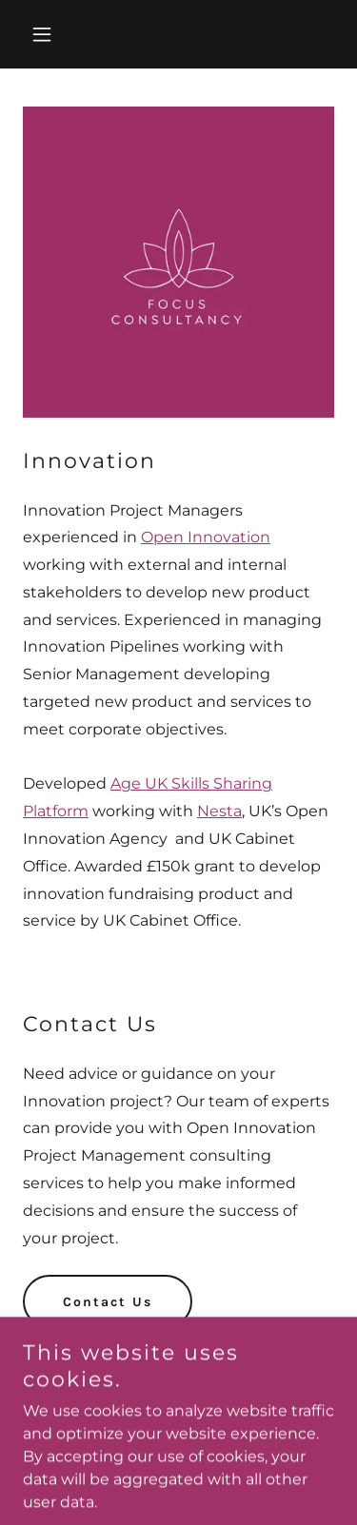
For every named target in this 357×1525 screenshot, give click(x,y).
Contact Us (107, 1302)
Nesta (219, 811)
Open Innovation (205, 537)
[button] (46, 34)
